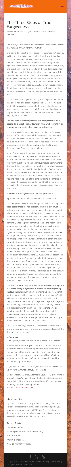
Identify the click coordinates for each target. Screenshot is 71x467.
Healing (51, 31)
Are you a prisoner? (15, 440)
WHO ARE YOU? (13, 435)
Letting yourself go (15, 427)
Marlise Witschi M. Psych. (20, 31)
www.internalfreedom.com (21, 387)
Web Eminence (25, 464)
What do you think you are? (19, 444)
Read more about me (35, 416)
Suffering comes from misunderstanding (25, 431)
